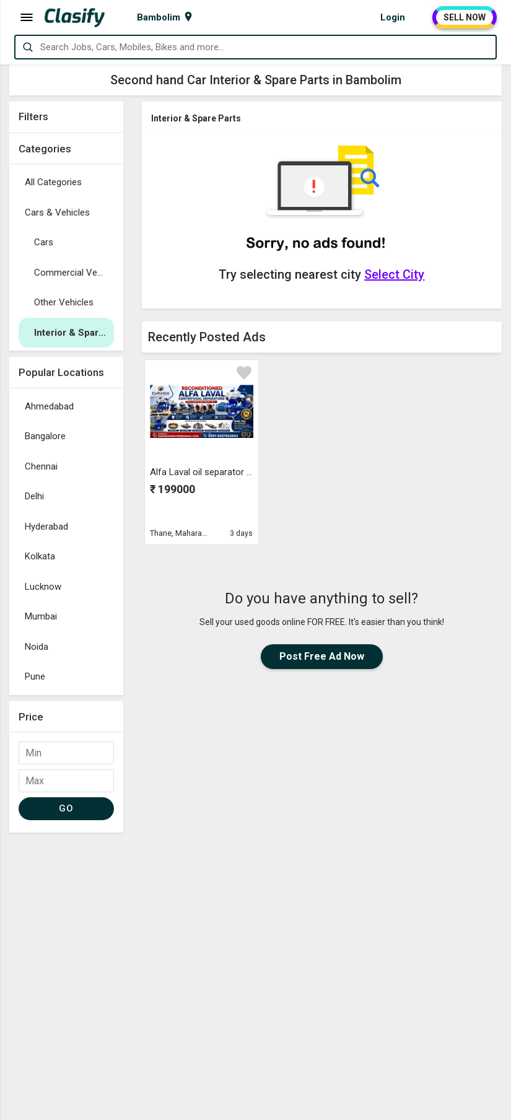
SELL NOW (464, 17)
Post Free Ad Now (321, 656)
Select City (394, 274)
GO (66, 808)
